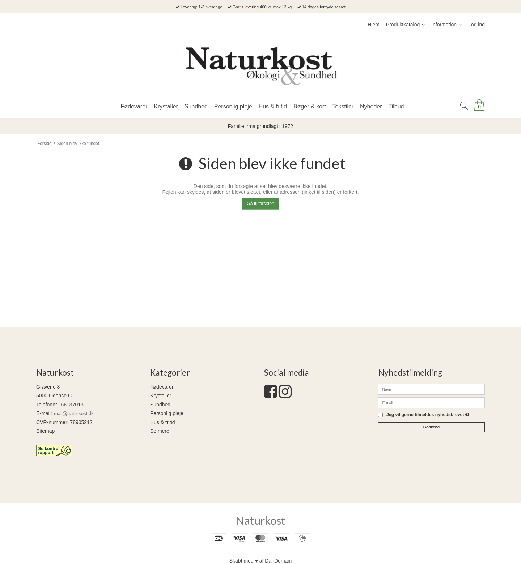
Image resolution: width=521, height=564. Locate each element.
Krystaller (160, 395)
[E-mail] (431, 402)
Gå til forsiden (260, 203)
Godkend (431, 427)
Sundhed (160, 404)
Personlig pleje (166, 413)
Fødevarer (162, 387)
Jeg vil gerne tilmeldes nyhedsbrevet (427, 415)
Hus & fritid (162, 422)
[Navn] (431, 389)
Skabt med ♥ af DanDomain (260, 561)
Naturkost (260, 520)
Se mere (159, 431)
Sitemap (45, 431)
